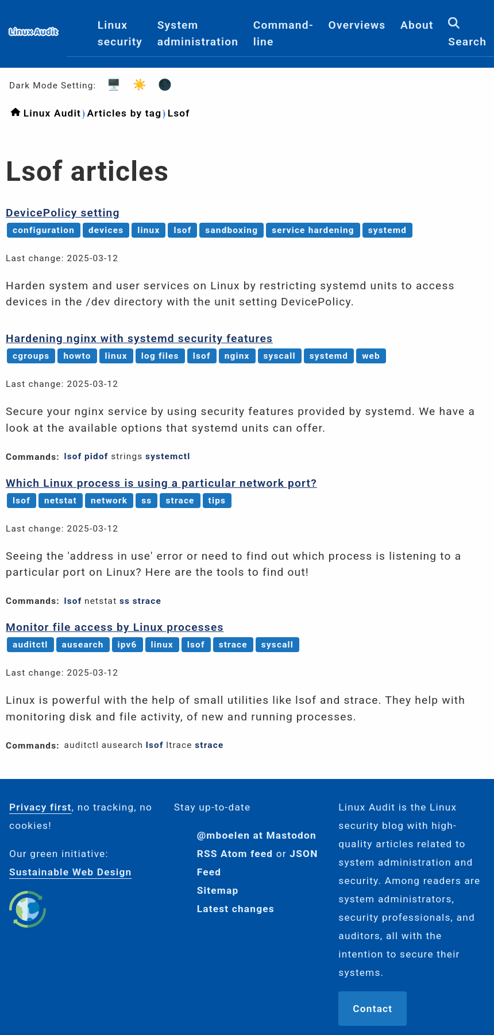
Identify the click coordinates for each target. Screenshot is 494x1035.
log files (160, 356)
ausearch (83, 644)
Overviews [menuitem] (357, 25)
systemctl (167, 456)
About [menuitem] (417, 25)
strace (179, 500)
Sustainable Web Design (70, 872)
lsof (182, 230)
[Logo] (33, 37)
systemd (387, 230)
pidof (96, 456)
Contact (372, 1008)
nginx (237, 356)
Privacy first (40, 807)
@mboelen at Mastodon (257, 835)
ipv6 (127, 644)
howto (77, 356)
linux (148, 230)
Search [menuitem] (467, 32)
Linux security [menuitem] (120, 33)
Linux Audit (52, 113)
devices (106, 230)
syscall (280, 356)
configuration (44, 230)
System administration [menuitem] (197, 33)
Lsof (179, 113)
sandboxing (231, 230)
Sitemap (218, 890)
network (109, 500)
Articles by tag (124, 113)
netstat (60, 500)
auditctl (30, 644)
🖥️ (110, 84)
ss (146, 500)
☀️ (136, 84)
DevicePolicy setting (63, 212)
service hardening (313, 230)
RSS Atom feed (235, 853)
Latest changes (236, 908)
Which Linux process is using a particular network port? (161, 483)
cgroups (31, 356)
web (371, 356)
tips (217, 500)
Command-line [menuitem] (283, 33)
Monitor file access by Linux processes (115, 627)
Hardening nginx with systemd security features (139, 338)
